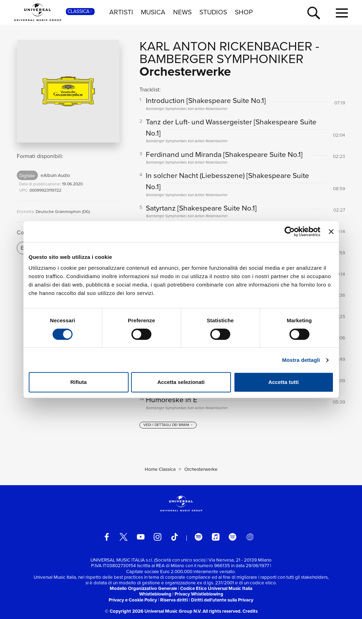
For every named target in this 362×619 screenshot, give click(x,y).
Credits (250, 610)
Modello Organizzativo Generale (143, 588)
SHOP (244, 12)
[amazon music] (232, 537)
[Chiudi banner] (331, 231)
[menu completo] (342, 13)
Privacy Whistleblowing (199, 593)
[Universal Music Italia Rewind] (250, 537)
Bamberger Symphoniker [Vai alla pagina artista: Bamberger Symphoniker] (221, 58)
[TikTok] (175, 537)
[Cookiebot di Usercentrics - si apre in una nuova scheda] (289, 231)
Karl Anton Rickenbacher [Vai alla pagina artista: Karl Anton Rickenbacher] (225, 46)
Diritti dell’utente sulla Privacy (222, 599)
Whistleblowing (155, 593)
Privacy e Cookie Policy (133, 599)
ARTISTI (121, 12)
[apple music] (216, 537)
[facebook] (107, 537)
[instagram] (157, 537)
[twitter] (123, 537)
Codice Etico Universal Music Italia (216, 588)
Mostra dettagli (301, 360)
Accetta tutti (283, 382)
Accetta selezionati (181, 382)
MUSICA (153, 12)
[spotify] (198, 537)
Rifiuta (78, 382)
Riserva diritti (174, 599)
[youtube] (141, 537)
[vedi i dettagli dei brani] (168, 425)
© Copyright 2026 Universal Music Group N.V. (153, 610)
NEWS (182, 12)
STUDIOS (213, 12)
